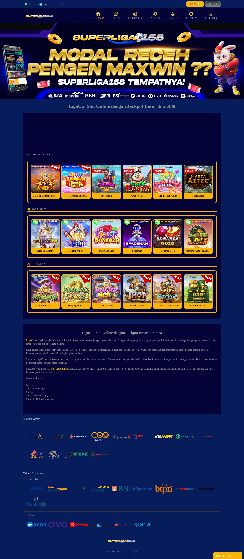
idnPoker (211, 15)
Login (213, 4)
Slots (116, 15)
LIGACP (115, 552)
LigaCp (30, 340)
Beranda (98, 15)
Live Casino (135, 15)
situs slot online (59, 368)
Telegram (44, 4)
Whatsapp (30, 4)
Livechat (59, 4)
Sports (155, 15)
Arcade (173, 15)
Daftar (195, 4)
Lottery (191, 15)
